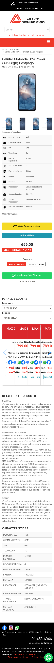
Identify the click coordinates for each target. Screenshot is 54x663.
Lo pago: (6, 313)
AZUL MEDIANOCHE (17, 264)
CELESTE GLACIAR (36, 264)
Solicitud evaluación (19, 35)
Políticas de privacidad (42, 657)
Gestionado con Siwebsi (25, 654)
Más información (10, 214)
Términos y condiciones (19, 657)
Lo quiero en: (8, 303)
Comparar (38, 35)
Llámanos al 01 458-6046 (24, 8)
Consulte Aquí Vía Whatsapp (27, 275)
